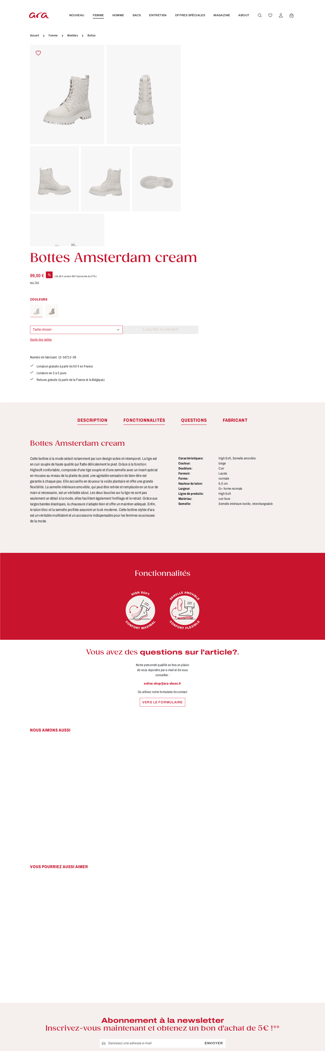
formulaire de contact (72, 1022)
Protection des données (210, 1037)
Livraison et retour (205, 1014)
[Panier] (291, 15)
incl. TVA (194, 103)
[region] (105, 145)
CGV (194, 999)
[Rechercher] (259, 15)
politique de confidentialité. (175, 930)
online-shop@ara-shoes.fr (162, 545)
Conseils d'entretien (138, 1006)
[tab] (92, 282)
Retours (196, 1045)
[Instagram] (264, 1021)
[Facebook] (264, 1006)
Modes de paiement (207, 1030)
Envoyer (214, 905)
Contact (128, 1030)
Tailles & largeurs (136, 1014)
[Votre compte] (280, 15)
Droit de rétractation (207, 1006)
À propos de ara (135, 999)
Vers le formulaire (162, 564)
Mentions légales (204, 1022)
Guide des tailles (200, 160)
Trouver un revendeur (140, 1037)
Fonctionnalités (134, 1022)
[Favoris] (270, 15)
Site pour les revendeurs (142, 1045)
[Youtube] (277, 1006)
